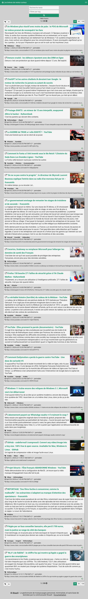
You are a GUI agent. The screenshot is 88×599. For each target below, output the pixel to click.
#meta (9, 430)
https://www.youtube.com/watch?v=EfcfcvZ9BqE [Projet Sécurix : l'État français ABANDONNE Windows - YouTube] (21, 482)
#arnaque (10, 541)
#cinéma (10, 514)
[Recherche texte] (44, 7)
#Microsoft (10, 403)
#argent (18, 541)
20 (75, 21)
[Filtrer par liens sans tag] (5, 21)
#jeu (15, 67)
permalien (22, 48)
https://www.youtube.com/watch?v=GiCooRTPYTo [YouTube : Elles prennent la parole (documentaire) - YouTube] (22, 350)
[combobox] (44, 11)
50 (79, 21)
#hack (21, 120)
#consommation (29, 163)
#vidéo (21, 67)
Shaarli (15, 593)
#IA (16, 98)
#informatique (11, 120)
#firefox (14, 285)
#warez (9, 67)
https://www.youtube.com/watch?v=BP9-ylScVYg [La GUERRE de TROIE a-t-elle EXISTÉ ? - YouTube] (21, 146)
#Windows (10, 46)
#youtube (18, 141)
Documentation (60, 595)
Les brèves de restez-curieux (14, 2)
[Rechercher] (44, 15)
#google (9, 98)
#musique (10, 188)
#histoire (10, 141)
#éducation (26, 237)
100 (82, 21)
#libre (22, 456)
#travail (9, 237)
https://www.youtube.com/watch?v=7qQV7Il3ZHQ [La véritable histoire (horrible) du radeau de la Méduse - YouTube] (22, 320)
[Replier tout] (9, 21)
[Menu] (86, 3)
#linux (18, 46)
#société (17, 237)
